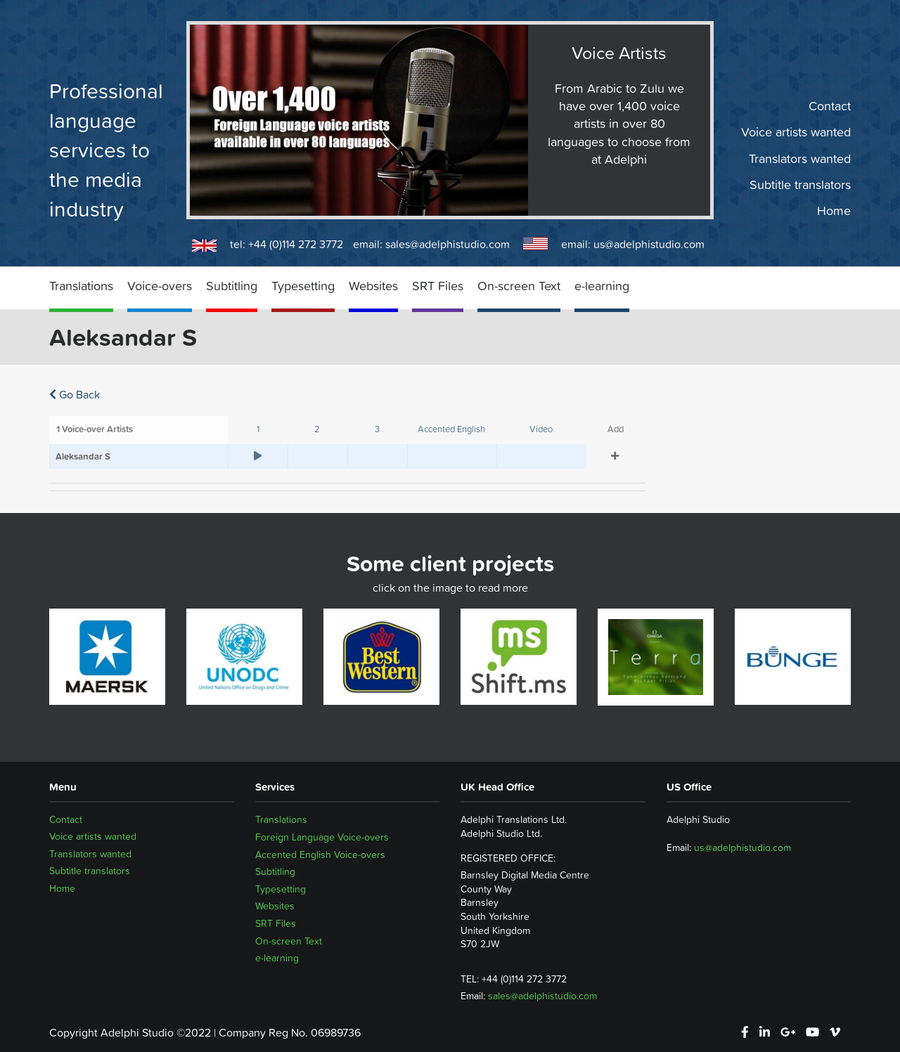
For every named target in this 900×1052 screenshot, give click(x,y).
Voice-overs (159, 285)
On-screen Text (518, 285)
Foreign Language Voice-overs (322, 837)
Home (834, 211)
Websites (373, 285)
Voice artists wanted (796, 132)
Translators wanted (800, 158)
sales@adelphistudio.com (447, 243)
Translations (81, 285)
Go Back (74, 394)
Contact (830, 106)
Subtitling (231, 285)
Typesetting (303, 285)
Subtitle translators (800, 185)
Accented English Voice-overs (320, 855)
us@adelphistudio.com (649, 243)
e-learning (601, 285)
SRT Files (437, 285)
